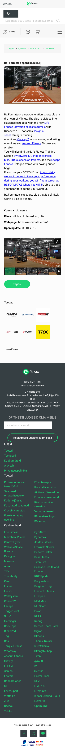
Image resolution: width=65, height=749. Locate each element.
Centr (7, 581)
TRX (6, 571)
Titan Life (40, 562)
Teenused (10, 455)
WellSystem (11, 596)
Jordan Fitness (43, 542)
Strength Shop (43, 651)
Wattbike (9, 696)
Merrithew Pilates (14, 537)
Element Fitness (44, 591)
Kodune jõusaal (13, 500)
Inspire (8, 586)
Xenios (8, 671)
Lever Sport (11, 691)
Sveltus (38, 671)
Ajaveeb (9, 465)
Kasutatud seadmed (16, 505)
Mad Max (40, 601)
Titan (37, 656)
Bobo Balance (12, 681)
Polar (37, 611)
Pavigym (9, 556)
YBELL (8, 711)
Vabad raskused (44, 511)
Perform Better (43, 552)
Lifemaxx (40, 691)
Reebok (8, 706)
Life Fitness (11, 532)
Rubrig (38, 621)
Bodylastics (41, 581)
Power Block (41, 676)
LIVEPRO (39, 686)
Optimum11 (41, 706)
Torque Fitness (13, 646)
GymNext (40, 532)
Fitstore (8, 676)
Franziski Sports (44, 547)
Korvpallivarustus (45, 487)
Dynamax (40, 537)
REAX (37, 616)
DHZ (37, 681)
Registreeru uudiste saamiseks (32, 437)
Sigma (38, 631)
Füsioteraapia (42, 482)
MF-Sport (40, 606)
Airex (7, 566)
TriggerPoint (11, 611)
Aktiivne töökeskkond (47, 492)
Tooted (8, 450)
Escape (8, 606)
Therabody (10, 576)
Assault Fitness (31, 143)
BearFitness (41, 557)
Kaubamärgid (12, 460)
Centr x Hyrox (12, 542)
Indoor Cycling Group (47, 696)
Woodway (10, 651)
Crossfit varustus (14, 510)
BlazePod (10, 631)
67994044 (7, 4)
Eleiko (7, 591)
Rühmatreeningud (45, 516)
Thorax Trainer (43, 641)
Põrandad (40, 521)
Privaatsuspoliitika (15, 470)
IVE (36, 666)
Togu (7, 636)
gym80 (38, 661)
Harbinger (10, 621)
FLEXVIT (9, 666)
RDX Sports (41, 576)
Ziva (7, 701)
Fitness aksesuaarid (46, 497)
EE (28, 31)
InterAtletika (41, 646)
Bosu (7, 641)
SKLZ (7, 616)
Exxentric (39, 701)
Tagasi (17, 284)
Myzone (9, 561)
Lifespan (39, 596)
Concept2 (23, 139)
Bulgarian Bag (43, 586)
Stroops (39, 636)
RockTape (10, 626)
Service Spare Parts (46, 626)
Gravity (8, 661)
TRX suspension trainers (25, 160)
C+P (6, 686)
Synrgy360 (20, 155)
